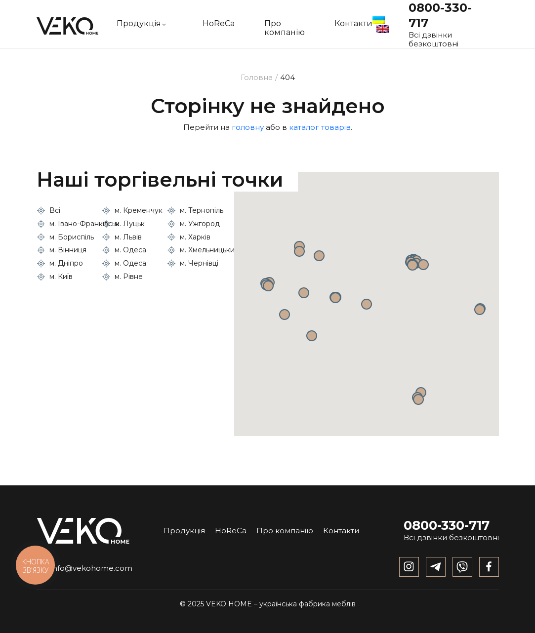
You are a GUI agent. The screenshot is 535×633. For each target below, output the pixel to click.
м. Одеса (130, 249)
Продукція (184, 530)
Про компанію (284, 28)
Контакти (353, 23)
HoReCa (219, 23)
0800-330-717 (447, 525)
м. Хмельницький (209, 249)
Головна (257, 77)
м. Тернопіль (201, 210)
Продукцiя (139, 23)
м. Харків (195, 237)
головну (248, 127)
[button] (366, 304)
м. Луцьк (130, 223)
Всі (54, 210)
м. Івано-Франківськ (84, 223)
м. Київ (61, 276)
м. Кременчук (139, 210)
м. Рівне (129, 276)
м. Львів (128, 237)
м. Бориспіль (71, 237)
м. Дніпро (66, 263)
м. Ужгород (200, 223)
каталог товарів (320, 127)
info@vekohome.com (84, 568)
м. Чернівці (199, 263)
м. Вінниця (67, 249)
